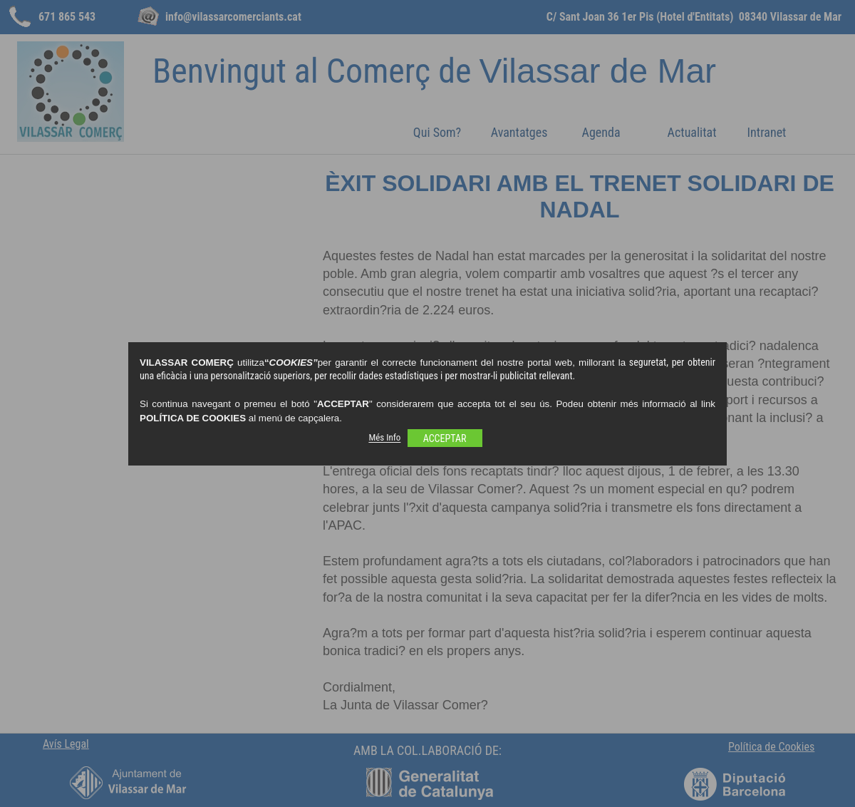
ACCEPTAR (445, 438)
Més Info (384, 438)
